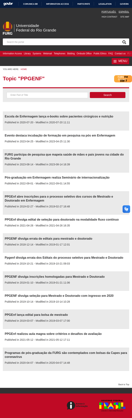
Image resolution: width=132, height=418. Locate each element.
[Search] (123, 42)
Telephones (59, 53)
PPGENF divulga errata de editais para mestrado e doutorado (48, 238)
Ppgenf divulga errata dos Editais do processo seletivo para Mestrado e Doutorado (64, 257)
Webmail (47, 53)
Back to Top (123, 384)
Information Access (12, 53)
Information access (57, 4)
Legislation (104, 4)
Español (124, 12)
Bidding (71, 53)
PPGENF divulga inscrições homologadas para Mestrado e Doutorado (55, 276)
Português (108, 12)
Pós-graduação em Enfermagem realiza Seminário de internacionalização (57, 177)
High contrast (109, 17)
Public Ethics (100, 53)
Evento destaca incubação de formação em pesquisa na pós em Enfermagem (60, 135)
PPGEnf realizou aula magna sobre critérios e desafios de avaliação (53, 333)
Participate (83, 4)
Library (27, 53)
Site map (124, 17)
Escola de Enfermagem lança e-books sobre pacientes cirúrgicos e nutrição (59, 116)
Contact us (120, 53)
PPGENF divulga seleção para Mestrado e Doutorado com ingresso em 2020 (59, 295)
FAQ (110, 53)
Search (107, 95)
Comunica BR (30, 4)
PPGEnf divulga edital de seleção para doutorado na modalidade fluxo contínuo (62, 219)
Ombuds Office (84, 53)
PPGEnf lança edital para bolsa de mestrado (36, 314)
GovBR (8, 4)
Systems (37, 53)
